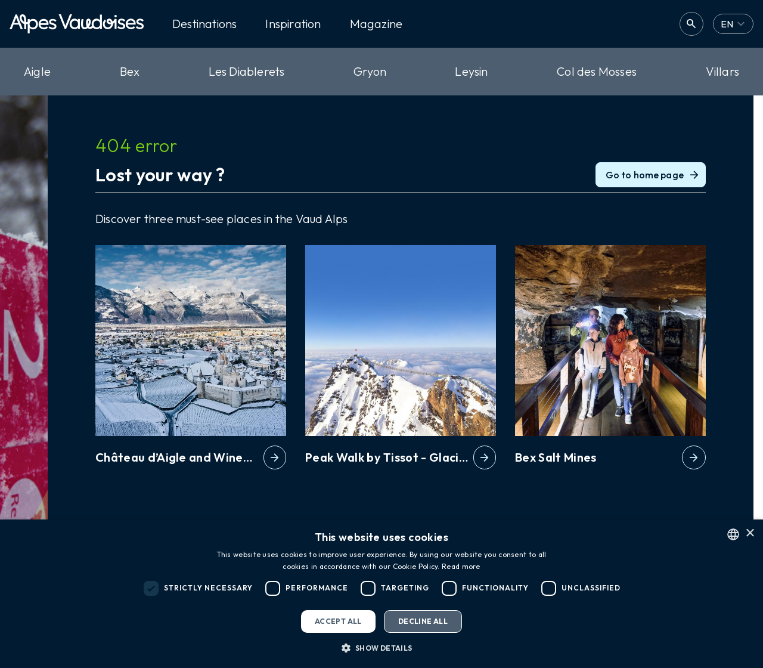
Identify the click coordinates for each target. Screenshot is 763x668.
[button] (381, 648)
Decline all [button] (423, 621)
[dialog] (381, 593)
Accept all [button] (338, 621)
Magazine (376, 24)
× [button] (749, 533)
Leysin (471, 71)
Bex (130, 71)
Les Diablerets (247, 71)
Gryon (369, 71)
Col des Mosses (597, 71)
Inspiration (293, 24)
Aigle (37, 71)
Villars (722, 71)
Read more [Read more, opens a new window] (461, 566)
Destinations (204, 24)
